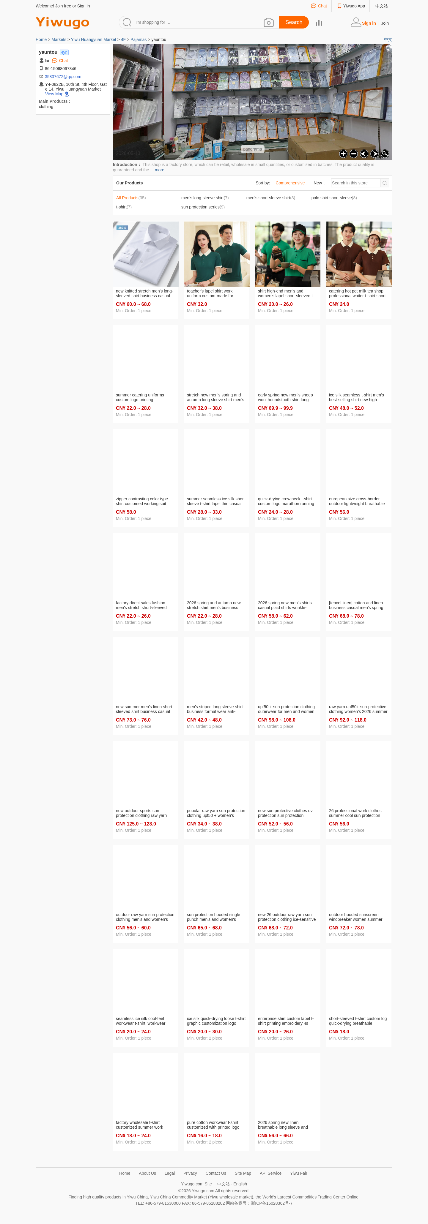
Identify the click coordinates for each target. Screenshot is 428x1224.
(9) (203, 207)
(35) (131, 198)
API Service (270, 1173)
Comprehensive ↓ (292, 183)
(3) (270, 198)
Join (385, 23)
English (240, 1184)
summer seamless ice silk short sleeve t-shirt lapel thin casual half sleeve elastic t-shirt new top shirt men (216, 501)
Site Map (243, 1173)
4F (123, 39)
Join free (63, 6)
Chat (322, 6)
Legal (170, 1173)
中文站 (381, 6)
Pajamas (138, 39)
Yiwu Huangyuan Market (93, 39)
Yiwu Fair (298, 1173)
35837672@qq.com (63, 76)
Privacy (190, 1173)
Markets (58, 39)
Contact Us (216, 1173)
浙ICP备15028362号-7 (271, 1203)
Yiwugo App (354, 6)
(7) (205, 198)
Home (42, 39)
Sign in (83, 6)
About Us (147, 1173)
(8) (334, 198)
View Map (54, 93)
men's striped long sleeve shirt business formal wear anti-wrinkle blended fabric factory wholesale (215, 709)
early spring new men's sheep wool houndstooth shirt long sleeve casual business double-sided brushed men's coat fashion (287, 398)
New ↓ (319, 183)
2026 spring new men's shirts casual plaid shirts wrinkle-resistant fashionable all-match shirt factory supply (286, 605)
